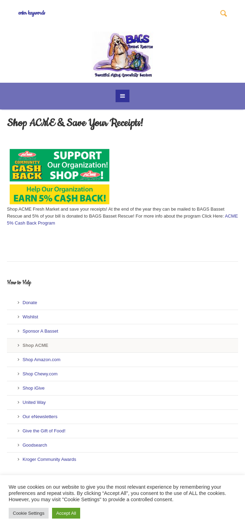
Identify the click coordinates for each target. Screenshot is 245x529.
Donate (30, 302)
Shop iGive (34, 388)
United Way (34, 402)
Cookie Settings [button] (28, 513)
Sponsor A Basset (40, 331)
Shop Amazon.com (41, 359)
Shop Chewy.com (40, 373)
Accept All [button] (66, 513)
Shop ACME (35, 345)
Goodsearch (35, 445)
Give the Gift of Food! (44, 430)
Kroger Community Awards (49, 459)
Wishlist (30, 316)
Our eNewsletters (40, 416)
